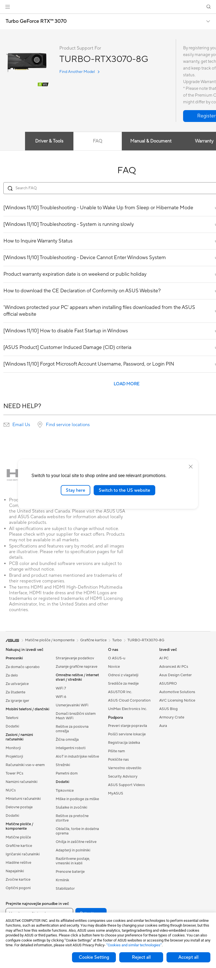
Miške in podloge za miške (77, 799)
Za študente (15, 692)
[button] (7, 6)
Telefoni (12, 718)
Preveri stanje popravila (127, 726)
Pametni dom (67, 773)
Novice (114, 666)
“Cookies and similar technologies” (134, 945)
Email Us (21, 425)
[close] (190, 466)
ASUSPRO (168, 683)
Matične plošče (18, 837)
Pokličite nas (118, 759)
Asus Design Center (175, 675)
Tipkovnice (65, 790)
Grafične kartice (19, 846)
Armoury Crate (171, 717)
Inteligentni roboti (71, 748)
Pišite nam (116, 751)
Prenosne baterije (70, 871)
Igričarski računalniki (23, 854)
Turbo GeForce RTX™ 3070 (36, 21)
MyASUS (115, 793)
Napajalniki (15, 871)
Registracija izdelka (124, 742)
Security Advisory (123, 776)
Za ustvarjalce (17, 684)
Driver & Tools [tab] (49, 141)
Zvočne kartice (18, 879)
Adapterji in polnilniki (73, 850)
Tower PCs (14, 773)
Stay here (75, 490)
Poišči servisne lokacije (127, 734)
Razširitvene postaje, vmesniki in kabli (73, 860)
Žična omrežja (67, 739)
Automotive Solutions (177, 692)
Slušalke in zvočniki (71, 807)
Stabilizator (65, 888)
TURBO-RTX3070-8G (145, 640)
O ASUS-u (116, 658)
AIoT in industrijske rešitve (77, 756)
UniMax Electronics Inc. (127, 709)
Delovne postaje (19, 807)
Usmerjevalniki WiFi (72, 705)
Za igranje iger (17, 700)
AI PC (164, 658)
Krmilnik (62, 880)
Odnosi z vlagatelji (123, 675)
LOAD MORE (127, 384)
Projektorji (14, 756)
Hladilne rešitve (18, 862)
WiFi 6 (61, 697)
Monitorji (13, 748)
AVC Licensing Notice (177, 700)
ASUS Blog (168, 709)
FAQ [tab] (97, 141)
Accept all (188, 957)
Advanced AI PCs (173, 666)
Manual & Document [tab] (151, 141)
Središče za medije (123, 683)
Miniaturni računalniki (23, 798)
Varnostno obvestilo (124, 768)
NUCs (11, 790)
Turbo (117, 640)
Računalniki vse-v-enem (25, 765)
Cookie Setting (94, 957)
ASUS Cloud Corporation (129, 700)
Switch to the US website (124, 490)
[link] (108, 7)
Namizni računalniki (21, 782)
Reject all (141, 957)
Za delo (12, 675)
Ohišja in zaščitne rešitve (76, 842)
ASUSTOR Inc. (120, 692)
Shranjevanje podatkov (75, 658)
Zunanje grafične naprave (76, 666)
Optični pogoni (18, 888)
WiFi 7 (61, 688)
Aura (163, 726)
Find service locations (68, 425)
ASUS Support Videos (126, 785)
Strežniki (63, 765)
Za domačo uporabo (23, 667)
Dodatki (12, 726)
